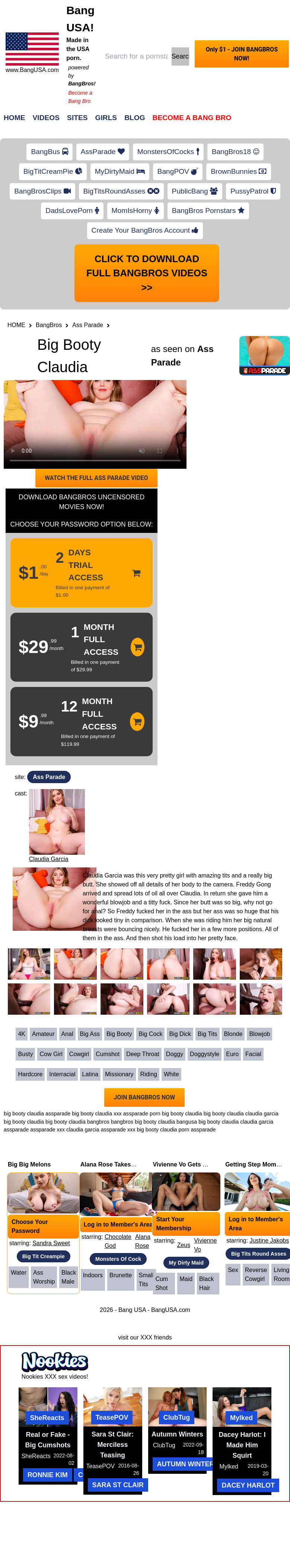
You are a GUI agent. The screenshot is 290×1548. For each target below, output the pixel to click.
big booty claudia (224, 1114)
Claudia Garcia (48, 859)
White (171, 1074)
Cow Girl (50, 1054)
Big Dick (180, 1034)
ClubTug (176, 1417)
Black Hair (206, 1283)
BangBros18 (235, 152)
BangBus (49, 152)
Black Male (68, 1277)
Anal (67, 1034)
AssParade (103, 152)
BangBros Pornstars (208, 210)
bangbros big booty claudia (143, 1122)
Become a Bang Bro (192, 118)
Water (18, 1272)
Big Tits (207, 1034)
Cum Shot (161, 1283)
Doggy (174, 1054)
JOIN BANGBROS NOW (144, 1097)
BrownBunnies (239, 171)
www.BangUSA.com (32, 70)
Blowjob (259, 1034)
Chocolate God (118, 1241)
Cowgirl (79, 1054)
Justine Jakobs (269, 1240)
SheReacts (47, 1418)
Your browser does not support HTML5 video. (95, 424)
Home (14, 118)
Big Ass (90, 1034)
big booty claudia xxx (97, 1114)
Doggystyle (204, 1054)
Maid (185, 1279)
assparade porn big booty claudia (162, 1114)
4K (21, 1034)
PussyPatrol (253, 191)
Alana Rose (142, 1241)
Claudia (190, 893)
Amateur (43, 1034)
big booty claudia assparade (37, 1114)
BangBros (49, 325)
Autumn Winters (177, 1434)
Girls (106, 118)
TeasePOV (112, 1417)
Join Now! (262, 121)
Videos (46, 118)
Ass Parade (87, 325)
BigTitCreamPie (52, 171)
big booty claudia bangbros (77, 1122)
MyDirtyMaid (120, 171)
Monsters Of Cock (118, 1259)
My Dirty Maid (186, 1263)
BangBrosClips (42, 191)
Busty (25, 1054)
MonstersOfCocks (168, 152)
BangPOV (177, 171)
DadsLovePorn (72, 210)
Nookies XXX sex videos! (55, 1376)
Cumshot (107, 1054)
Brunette (120, 1275)
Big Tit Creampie (43, 1256)
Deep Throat (142, 1054)
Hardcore (30, 1074)
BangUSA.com (170, 1310)
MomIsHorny (135, 210)
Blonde (233, 1034)
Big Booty (119, 1034)
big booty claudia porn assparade (176, 1130)
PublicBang (195, 191)
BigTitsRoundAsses (121, 191)
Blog (134, 118)
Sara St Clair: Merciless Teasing (113, 1445)
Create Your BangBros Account (145, 230)
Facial (253, 1054)
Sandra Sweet (51, 1243)
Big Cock (150, 1034)
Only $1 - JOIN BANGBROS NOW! (242, 54)
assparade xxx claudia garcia (64, 1130)
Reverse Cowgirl (256, 1274)
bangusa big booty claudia (207, 1122)
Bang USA (132, 1310)
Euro (232, 1054)
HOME (16, 325)
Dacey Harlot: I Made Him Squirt (242, 1445)
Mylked (241, 1418)
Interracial (62, 1074)
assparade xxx (118, 1130)
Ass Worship (44, 1277)
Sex (233, 1270)
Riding (148, 1074)
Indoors (93, 1275)
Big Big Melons (29, 1164)
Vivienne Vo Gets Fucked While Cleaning (210, 1164)
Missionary (119, 1074)
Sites (77, 118)
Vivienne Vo (205, 1245)
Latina (90, 1074)
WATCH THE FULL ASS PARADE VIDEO (96, 477)
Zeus (184, 1245)
